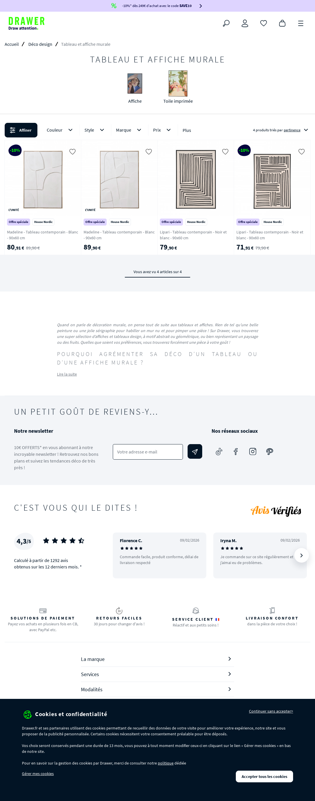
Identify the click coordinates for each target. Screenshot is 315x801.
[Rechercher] (226, 23)
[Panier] (282, 23)
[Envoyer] (195, 451)
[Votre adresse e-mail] (148, 452)
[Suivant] (301, 555)
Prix (163, 130)
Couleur (61, 130)
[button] (157, 130)
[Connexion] (245, 23)
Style (95, 130)
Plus (187, 130)
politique (166, 763)
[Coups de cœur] (263, 23)
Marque (129, 130)
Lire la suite (67, 374)
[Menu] (301, 23)
